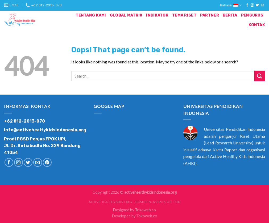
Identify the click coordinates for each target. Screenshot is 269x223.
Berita (230, 15)
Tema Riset (184, 15)
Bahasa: (231, 5)
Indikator (157, 15)
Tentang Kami (91, 15)
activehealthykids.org (110, 202)
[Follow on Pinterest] (47, 162)
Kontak (257, 25)
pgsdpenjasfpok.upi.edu (157, 202)
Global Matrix (126, 15)
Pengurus (252, 15)
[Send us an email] (262, 5)
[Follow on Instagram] (252, 5)
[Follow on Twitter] (257, 5)
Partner (209, 15)
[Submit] (259, 76)
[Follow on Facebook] (247, 5)
